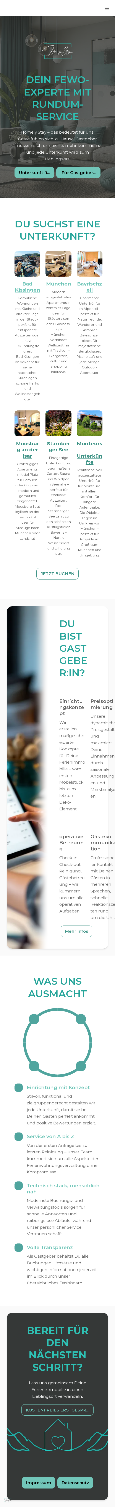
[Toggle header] (106, 8)
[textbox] (57, 753)
